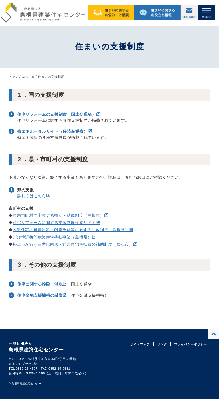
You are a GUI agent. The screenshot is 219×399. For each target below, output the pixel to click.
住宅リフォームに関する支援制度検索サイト (54, 222)
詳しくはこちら (31, 196)
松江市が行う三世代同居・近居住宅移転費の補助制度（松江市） (73, 244)
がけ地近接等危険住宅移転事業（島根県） (52, 237)
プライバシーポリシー (190, 344)
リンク (162, 344)
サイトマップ (140, 344)
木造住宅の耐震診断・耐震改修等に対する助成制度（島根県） (71, 229)
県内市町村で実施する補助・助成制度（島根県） (58, 215)
